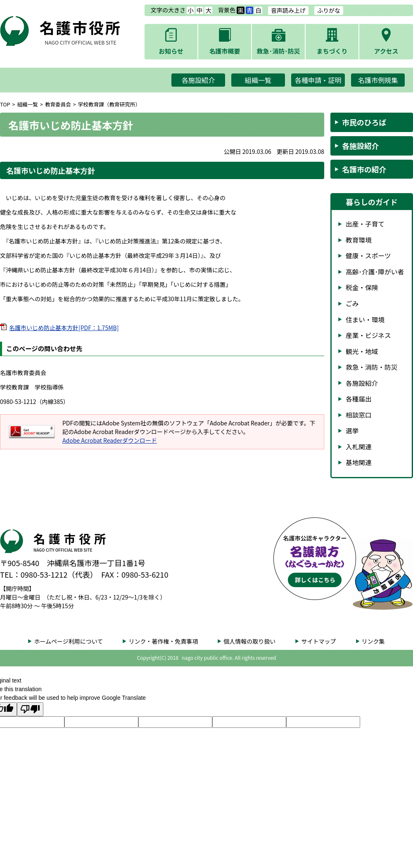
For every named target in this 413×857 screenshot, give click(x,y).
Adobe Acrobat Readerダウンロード (109, 440)
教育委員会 (58, 104)
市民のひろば (364, 122)
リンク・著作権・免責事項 (163, 641)
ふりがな (328, 10)
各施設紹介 (198, 80)
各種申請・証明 (318, 80)
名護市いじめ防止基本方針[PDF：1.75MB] (64, 327)
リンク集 (373, 641)
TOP (5, 104)
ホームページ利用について (68, 641)
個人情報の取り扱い (249, 641)
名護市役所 (80, 31)
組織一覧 (258, 80)
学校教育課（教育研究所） (109, 104)
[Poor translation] (30, 709)
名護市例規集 (378, 80)
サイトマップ (318, 641)
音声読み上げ (288, 10)
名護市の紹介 (364, 169)
